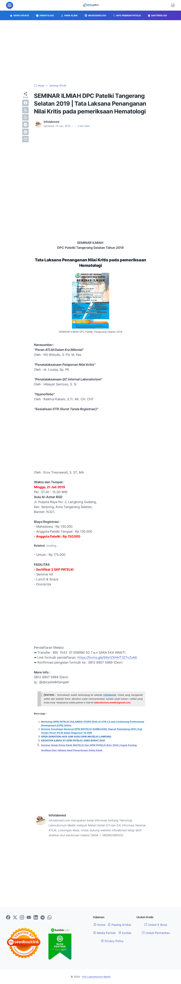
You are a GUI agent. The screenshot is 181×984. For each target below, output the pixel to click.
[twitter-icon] (15, 917)
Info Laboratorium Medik (96, 976)
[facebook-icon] (8, 917)
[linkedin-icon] (36, 917)
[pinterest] (25, 132)
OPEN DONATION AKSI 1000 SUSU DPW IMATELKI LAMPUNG (76, 736)
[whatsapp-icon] (49, 917)
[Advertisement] (90, 52)
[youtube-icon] (29, 917)
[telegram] (25, 124)
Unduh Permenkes (156, 933)
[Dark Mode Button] (173, 5)
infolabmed (109, 695)
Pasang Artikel (119, 924)
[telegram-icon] (42, 917)
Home (99, 924)
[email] (25, 139)
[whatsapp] (25, 117)
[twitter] (25, 110)
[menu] (9, 5)
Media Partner (104, 933)
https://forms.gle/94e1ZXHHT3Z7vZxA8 (107, 657)
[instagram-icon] (22, 917)
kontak (124, 933)
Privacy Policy (112, 941)
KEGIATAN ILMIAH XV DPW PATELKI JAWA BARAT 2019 (73, 740)
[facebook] (25, 103)
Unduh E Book (155, 924)
